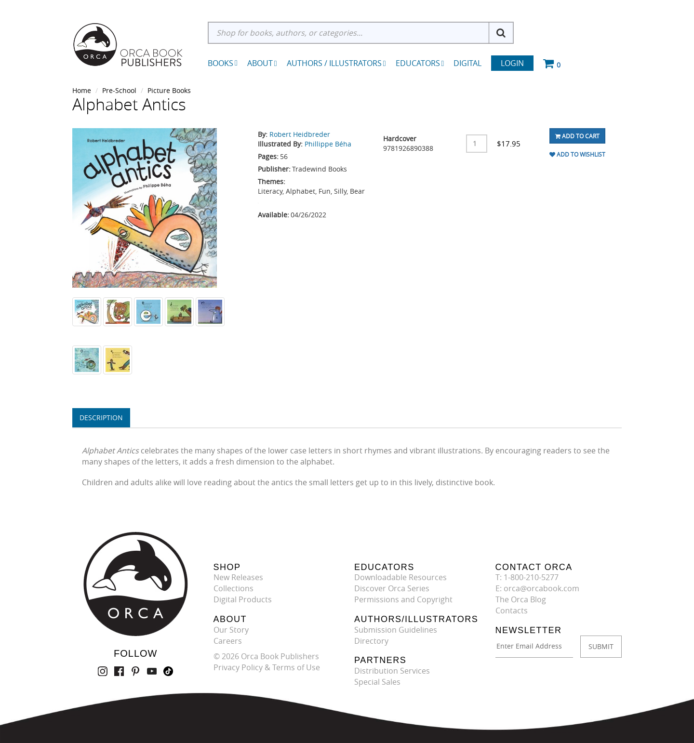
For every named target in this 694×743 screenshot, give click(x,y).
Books (220, 63)
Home (81, 90)
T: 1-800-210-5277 (527, 577)
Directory (371, 641)
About (262, 63)
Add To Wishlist (577, 154)
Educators (420, 63)
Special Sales (377, 682)
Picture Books (169, 90)
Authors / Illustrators (336, 63)
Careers (228, 641)
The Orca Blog (520, 599)
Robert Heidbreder (299, 134)
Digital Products (243, 599)
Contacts (511, 610)
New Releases (238, 577)
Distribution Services (392, 670)
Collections (234, 588)
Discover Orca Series (391, 588)
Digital (467, 63)
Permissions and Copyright (403, 599)
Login (512, 63)
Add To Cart (577, 136)
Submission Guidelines (395, 629)
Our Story (231, 629)
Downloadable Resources (400, 577)
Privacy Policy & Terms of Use (267, 667)
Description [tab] (101, 417)
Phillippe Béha (328, 143)
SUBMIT (601, 646)
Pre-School (119, 90)
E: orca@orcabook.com (537, 588)
